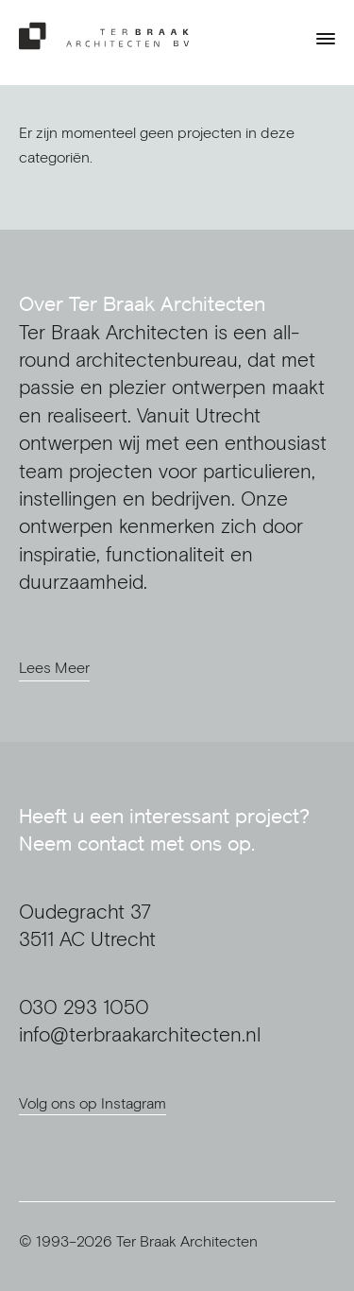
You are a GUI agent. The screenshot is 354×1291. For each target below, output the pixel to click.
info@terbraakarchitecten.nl (140, 1034)
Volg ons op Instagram (92, 1102)
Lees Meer (54, 667)
